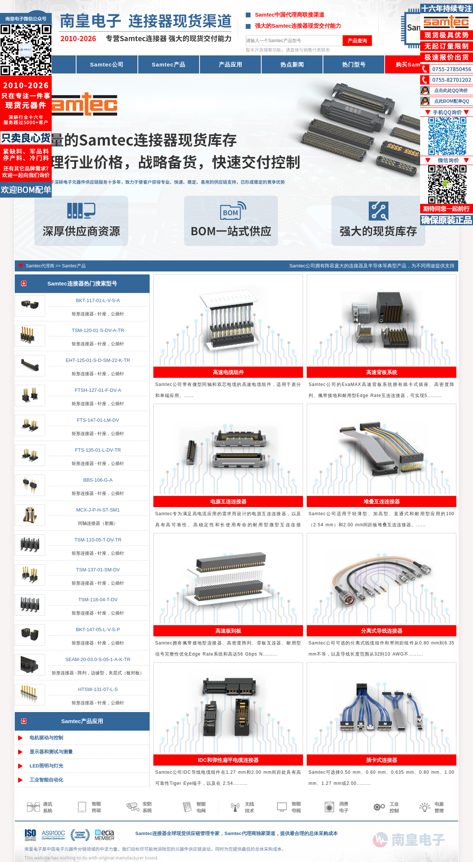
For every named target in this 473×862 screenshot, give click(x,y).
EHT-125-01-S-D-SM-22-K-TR (98, 360)
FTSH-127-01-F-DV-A (98, 390)
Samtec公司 (107, 64)
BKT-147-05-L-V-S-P (98, 629)
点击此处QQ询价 (451, 90)
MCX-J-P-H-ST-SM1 (98, 510)
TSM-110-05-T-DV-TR (97, 540)
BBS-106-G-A (97, 480)
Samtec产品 (169, 64)
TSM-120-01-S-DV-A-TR (98, 330)
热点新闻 (292, 64)
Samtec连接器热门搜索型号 (82, 283)
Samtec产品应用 (82, 721)
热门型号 (354, 64)
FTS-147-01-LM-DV (98, 420)
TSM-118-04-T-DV (98, 599)
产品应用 (230, 64)
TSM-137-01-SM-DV (98, 569)
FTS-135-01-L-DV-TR (98, 450)
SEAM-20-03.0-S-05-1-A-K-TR (97, 659)
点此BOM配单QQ (451, 101)
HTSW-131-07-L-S (98, 689)
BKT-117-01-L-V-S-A (98, 300)
